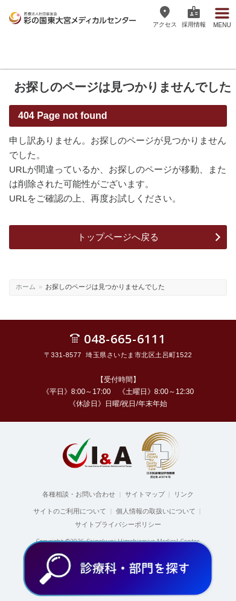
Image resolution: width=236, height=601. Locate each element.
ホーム (26, 286)
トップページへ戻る (118, 237)
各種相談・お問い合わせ (78, 494)
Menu (222, 23)
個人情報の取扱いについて (156, 511)
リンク (184, 494)
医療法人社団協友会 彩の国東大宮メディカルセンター (72, 16)
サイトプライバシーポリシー (118, 524)
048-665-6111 (125, 338)
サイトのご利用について (69, 511)
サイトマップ (145, 494)
